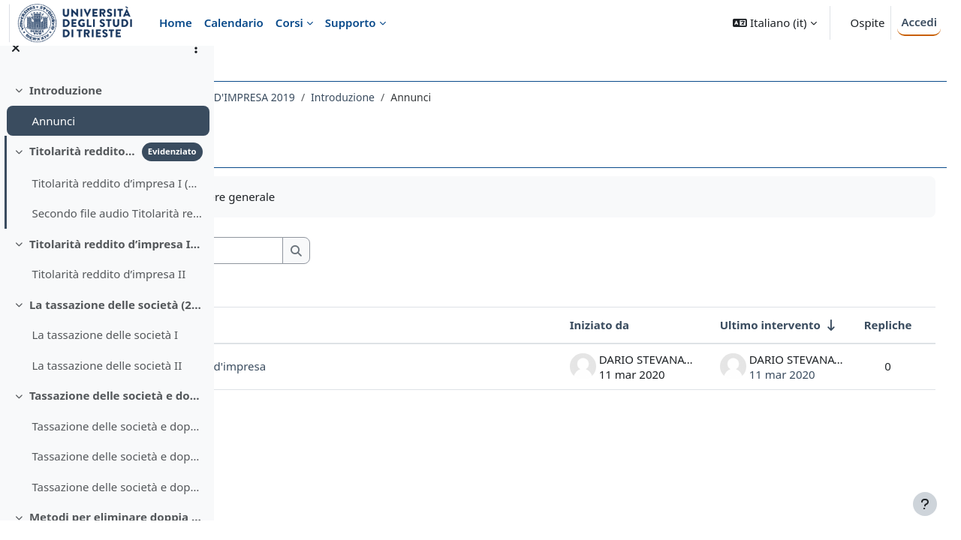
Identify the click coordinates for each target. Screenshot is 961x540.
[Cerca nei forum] (367, 251)
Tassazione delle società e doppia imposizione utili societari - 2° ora (117, 476)
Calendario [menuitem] (234, 22)
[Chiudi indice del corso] (16, 68)
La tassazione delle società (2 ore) (116, 324)
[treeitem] (107, 124)
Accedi (919, 21)
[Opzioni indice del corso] (196, 68)
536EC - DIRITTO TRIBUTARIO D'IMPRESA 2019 (357, 97)
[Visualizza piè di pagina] (925, 504)
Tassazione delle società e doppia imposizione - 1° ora (117, 445)
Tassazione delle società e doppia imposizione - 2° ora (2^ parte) (117, 506)
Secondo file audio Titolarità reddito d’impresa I (117, 233)
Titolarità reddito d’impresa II (108, 294)
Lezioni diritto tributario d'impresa (351, 366)
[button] (774, 23)
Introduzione (65, 109)
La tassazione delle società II (107, 384)
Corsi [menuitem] (289, 22)
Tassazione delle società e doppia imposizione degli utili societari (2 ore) (116, 415)
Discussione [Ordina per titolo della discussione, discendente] (294, 324)
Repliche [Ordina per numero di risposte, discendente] (860, 324)
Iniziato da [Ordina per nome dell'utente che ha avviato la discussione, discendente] (571, 324)
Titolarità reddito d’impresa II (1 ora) (116, 263)
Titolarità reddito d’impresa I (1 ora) (82, 170)
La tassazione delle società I (105, 354)
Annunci (53, 140)
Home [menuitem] (175, 22)
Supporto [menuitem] (350, 22)
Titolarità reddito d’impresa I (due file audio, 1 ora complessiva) (117, 202)
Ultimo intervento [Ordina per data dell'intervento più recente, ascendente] (741, 324)
